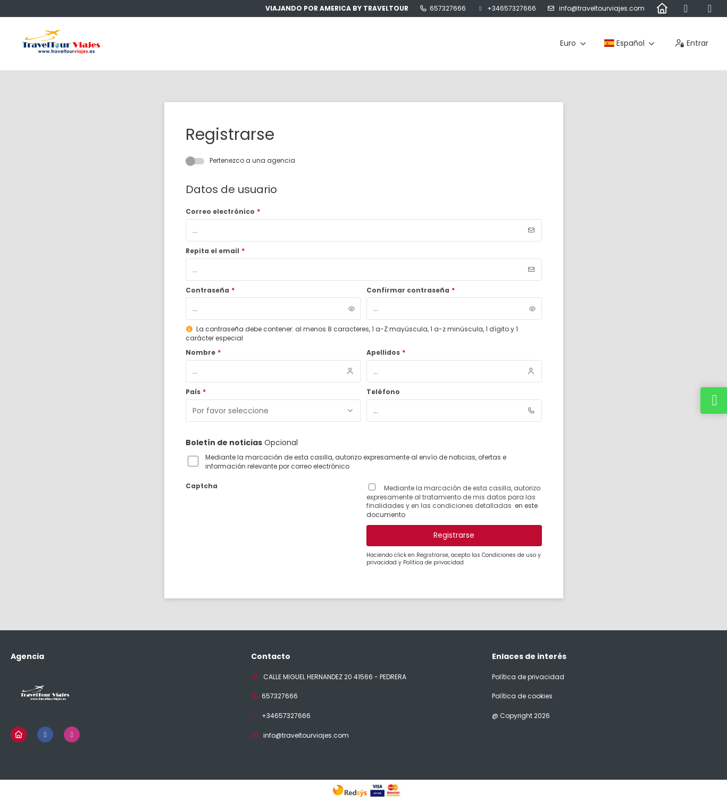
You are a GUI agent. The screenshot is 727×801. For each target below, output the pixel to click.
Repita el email (215, 251)
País (196, 392)
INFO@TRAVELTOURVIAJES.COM (601, 8)
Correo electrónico (223, 211)
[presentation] (266, 514)
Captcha (202, 486)
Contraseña (210, 290)
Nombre (203, 352)
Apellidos (386, 352)
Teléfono (383, 392)
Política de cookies (522, 696)
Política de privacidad (433, 562)
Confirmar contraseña (410, 290)
